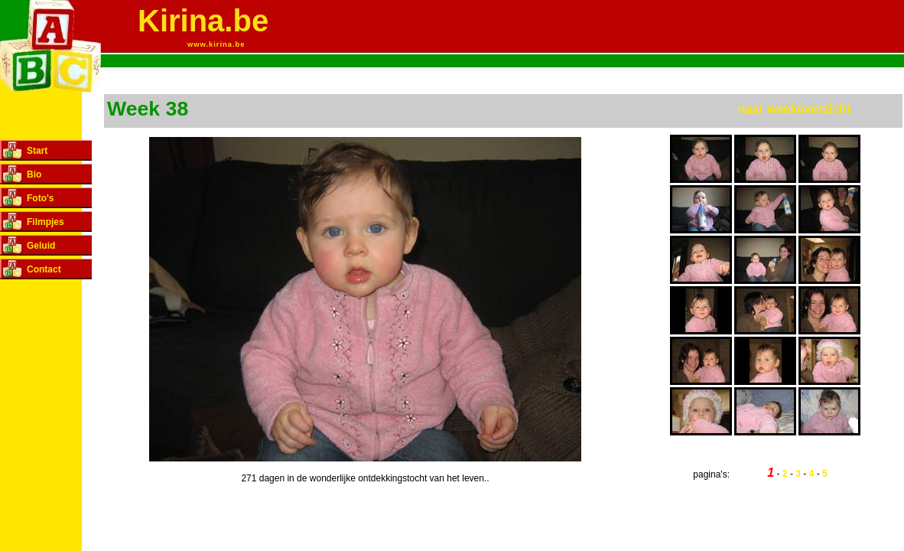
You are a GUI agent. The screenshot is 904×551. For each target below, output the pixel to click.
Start (37, 150)
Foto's (40, 198)
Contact (44, 269)
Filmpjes (45, 222)
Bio (34, 174)
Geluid (41, 245)
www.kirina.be (216, 44)
